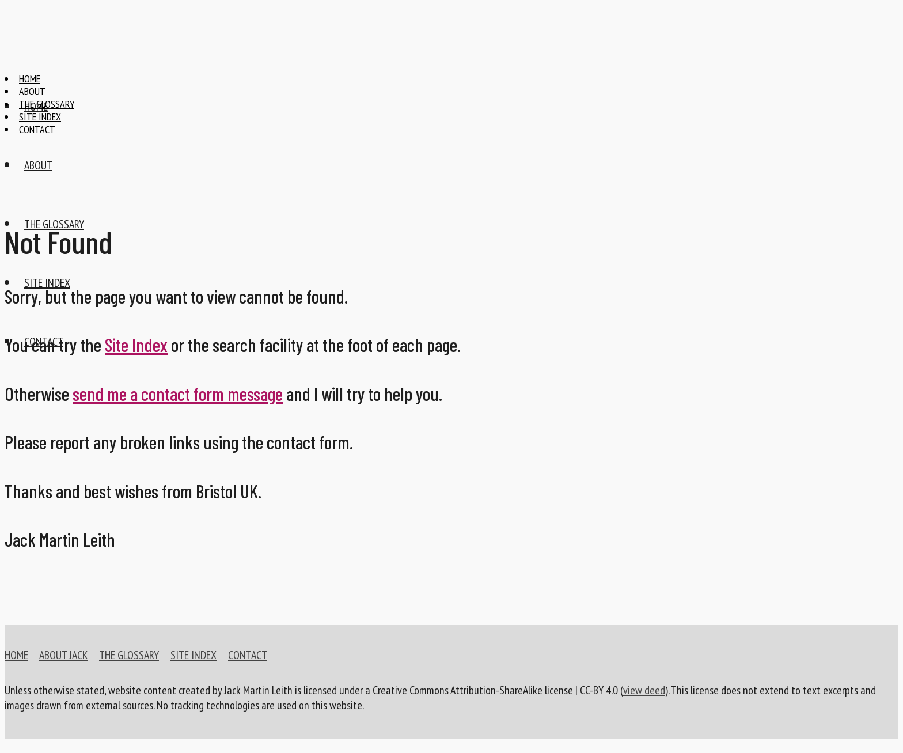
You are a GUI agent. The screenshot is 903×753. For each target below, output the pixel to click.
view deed (644, 690)
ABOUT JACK (63, 655)
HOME (16, 655)
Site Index (136, 344)
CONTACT (247, 655)
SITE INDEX (193, 655)
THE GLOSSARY (129, 655)
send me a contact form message (178, 393)
